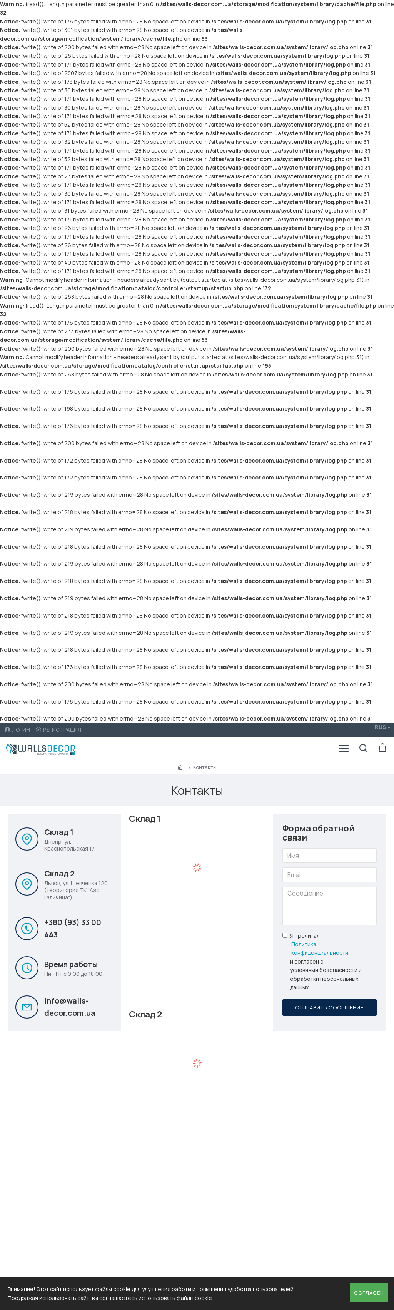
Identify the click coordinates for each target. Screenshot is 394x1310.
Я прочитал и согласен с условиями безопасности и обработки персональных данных (326, 961)
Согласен (369, 1292)
